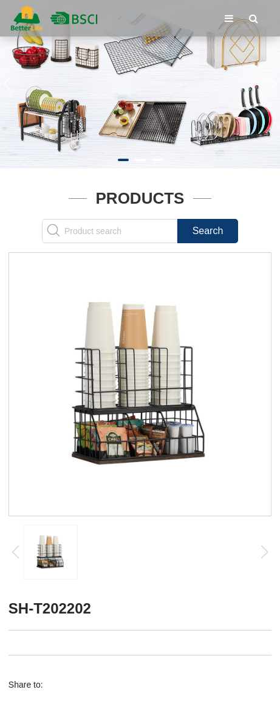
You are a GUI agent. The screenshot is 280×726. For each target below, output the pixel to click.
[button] (123, 160)
